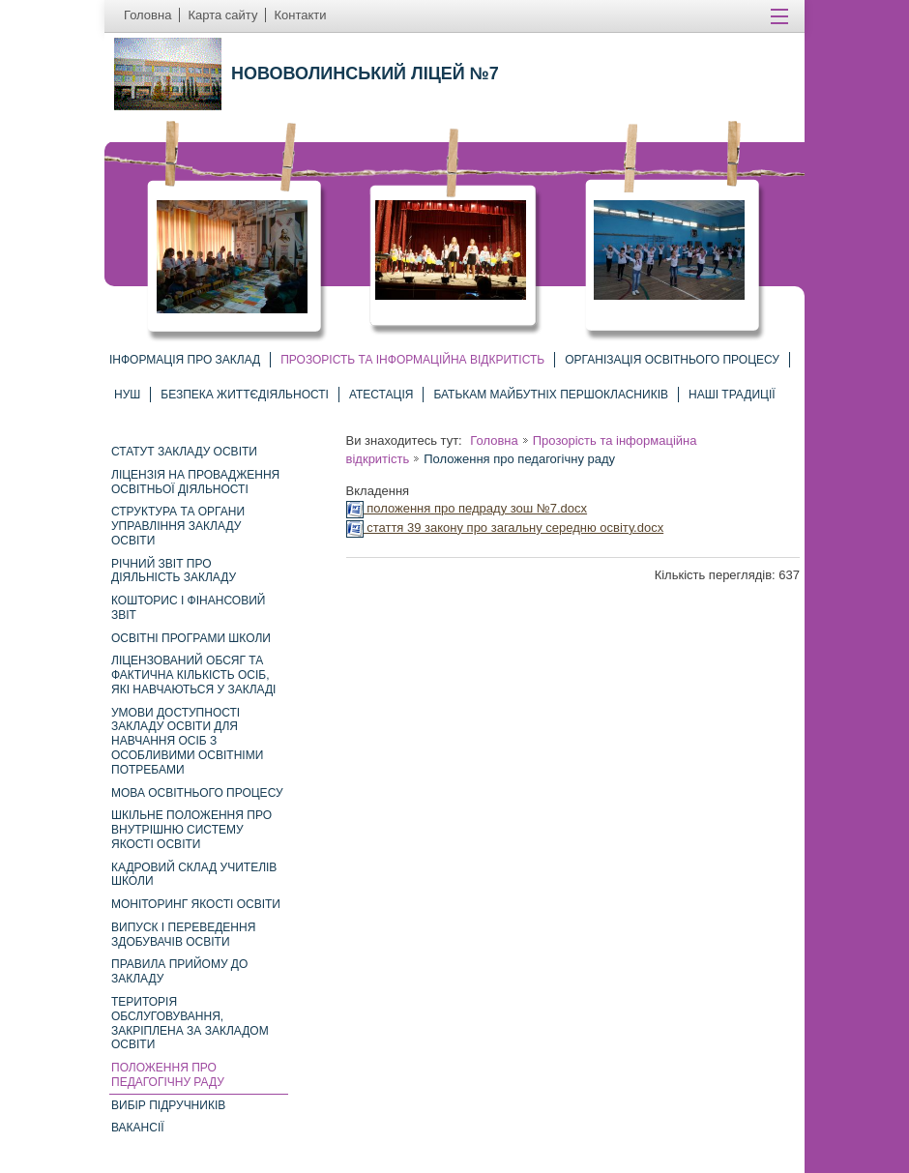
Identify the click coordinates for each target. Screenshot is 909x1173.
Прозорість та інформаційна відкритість (412, 360)
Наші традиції (732, 394)
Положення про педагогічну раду (167, 1075)
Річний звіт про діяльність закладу (173, 571)
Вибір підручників (168, 1105)
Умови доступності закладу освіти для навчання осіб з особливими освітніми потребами (187, 741)
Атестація (381, 394)
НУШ (127, 394)
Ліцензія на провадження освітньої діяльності (195, 482)
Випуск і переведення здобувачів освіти (183, 935)
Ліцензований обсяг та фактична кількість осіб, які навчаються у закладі (193, 675)
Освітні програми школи (191, 638)
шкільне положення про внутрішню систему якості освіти (191, 829)
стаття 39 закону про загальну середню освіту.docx (505, 527)
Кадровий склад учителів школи (194, 875)
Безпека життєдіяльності (245, 394)
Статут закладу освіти (184, 451)
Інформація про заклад (184, 360)
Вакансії (137, 1127)
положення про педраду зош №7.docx (467, 508)
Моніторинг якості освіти (195, 904)
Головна (493, 440)
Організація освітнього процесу (672, 360)
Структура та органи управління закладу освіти (178, 526)
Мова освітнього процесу (197, 793)
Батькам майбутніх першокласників (550, 394)
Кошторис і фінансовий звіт (188, 608)
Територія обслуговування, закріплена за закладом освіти (190, 1023)
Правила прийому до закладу (179, 971)
